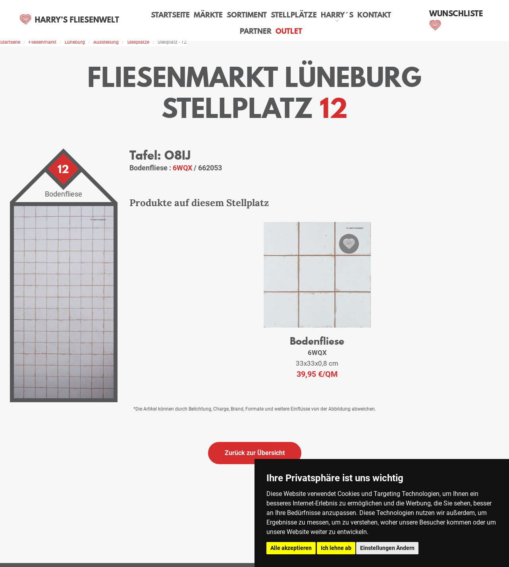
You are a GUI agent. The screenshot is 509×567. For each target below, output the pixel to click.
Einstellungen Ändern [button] (387, 548)
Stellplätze (279, 13)
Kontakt (355, 13)
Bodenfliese (317, 340)
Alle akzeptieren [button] (291, 548)
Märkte (197, 13)
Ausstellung (106, 42)
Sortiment (234, 13)
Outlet (273, 29)
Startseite (160, 13)
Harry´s (320, 13)
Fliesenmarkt (42, 42)
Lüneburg (75, 42)
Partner (391, 13)
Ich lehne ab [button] (336, 548)
